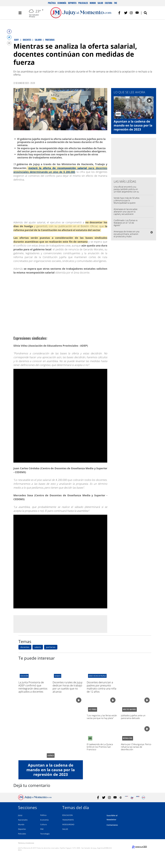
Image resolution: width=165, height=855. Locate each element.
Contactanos (112, 825)
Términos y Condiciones (26, 843)
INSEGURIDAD (68, 824)
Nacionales (23, 820)
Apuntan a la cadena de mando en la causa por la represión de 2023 (133, 125)
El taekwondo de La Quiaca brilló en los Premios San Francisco (100, 747)
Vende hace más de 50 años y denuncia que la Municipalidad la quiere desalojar (126, 202)
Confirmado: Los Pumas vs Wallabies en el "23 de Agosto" (125, 223)
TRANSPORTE (68, 820)
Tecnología (45, 833)
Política (52, 3)
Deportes (72, 3)
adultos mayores (129, 709)
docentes (24, 647)
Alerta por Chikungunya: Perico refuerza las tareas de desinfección (136, 747)
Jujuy (20, 815)
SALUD (65, 829)
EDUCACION (67, 815)
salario (37, 647)
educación (24, 675)
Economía (61, 3)
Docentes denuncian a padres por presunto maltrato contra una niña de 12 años (101, 687)
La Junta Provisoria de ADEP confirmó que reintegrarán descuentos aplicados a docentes (32, 687)
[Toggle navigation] (20, 13)
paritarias (50, 647)
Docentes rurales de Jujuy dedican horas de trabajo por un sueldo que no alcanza (67, 687)
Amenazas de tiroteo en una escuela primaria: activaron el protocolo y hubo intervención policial (126, 235)
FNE (115, 3)
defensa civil (127, 738)
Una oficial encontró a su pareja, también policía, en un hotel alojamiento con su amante (126, 190)
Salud (100, 3)
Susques (58, 675)
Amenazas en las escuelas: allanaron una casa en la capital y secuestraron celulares (126, 213)
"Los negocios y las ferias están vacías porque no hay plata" (102, 716)
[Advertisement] (60, 623)
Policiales (83, 3)
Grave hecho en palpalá (97, 675)
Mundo (93, 3)
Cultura (108, 3)
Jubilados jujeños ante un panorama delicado (133, 716)
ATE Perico (92, 709)
